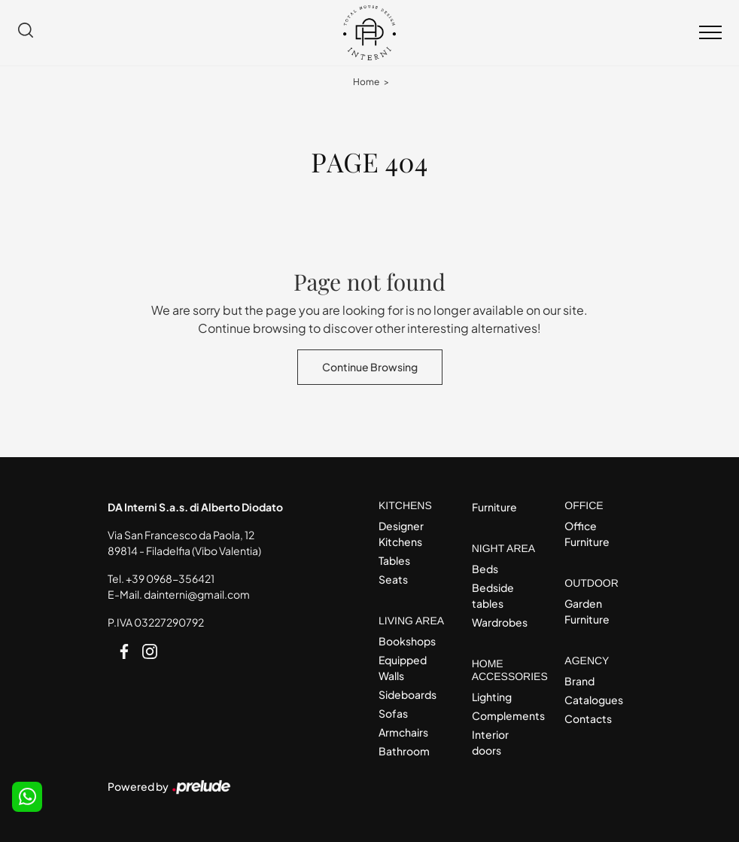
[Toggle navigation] (710, 33)
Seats (393, 579)
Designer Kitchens (401, 533)
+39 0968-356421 (170, 578)
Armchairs (403, 732)
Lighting (492, 696)
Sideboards (407, 694)
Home (366, 81)
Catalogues (593, 699)
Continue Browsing (370, 367)
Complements (505, 715)
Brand (579, 681)
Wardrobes (500, 622)
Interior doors (490, 742)
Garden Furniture (587, 611)
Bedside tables (493, 595)
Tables (394, 560)
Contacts (588, 718)
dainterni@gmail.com (197, 594)
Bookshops (407, 641)
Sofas (393, 713)
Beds (485, 568)
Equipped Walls (403, 667)
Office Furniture (587, 533)
